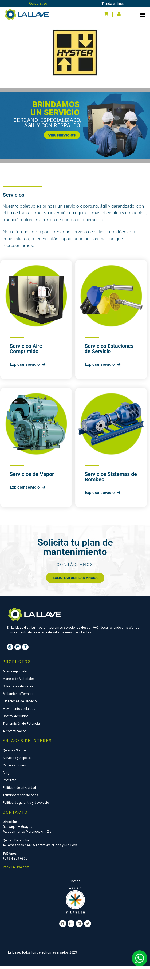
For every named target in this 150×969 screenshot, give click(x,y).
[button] (142, 14)
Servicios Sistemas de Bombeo (111, 479)
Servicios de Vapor (32, 477)
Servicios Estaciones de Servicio (109, 351)
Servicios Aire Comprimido (26, 351)
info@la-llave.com (16, 870)
